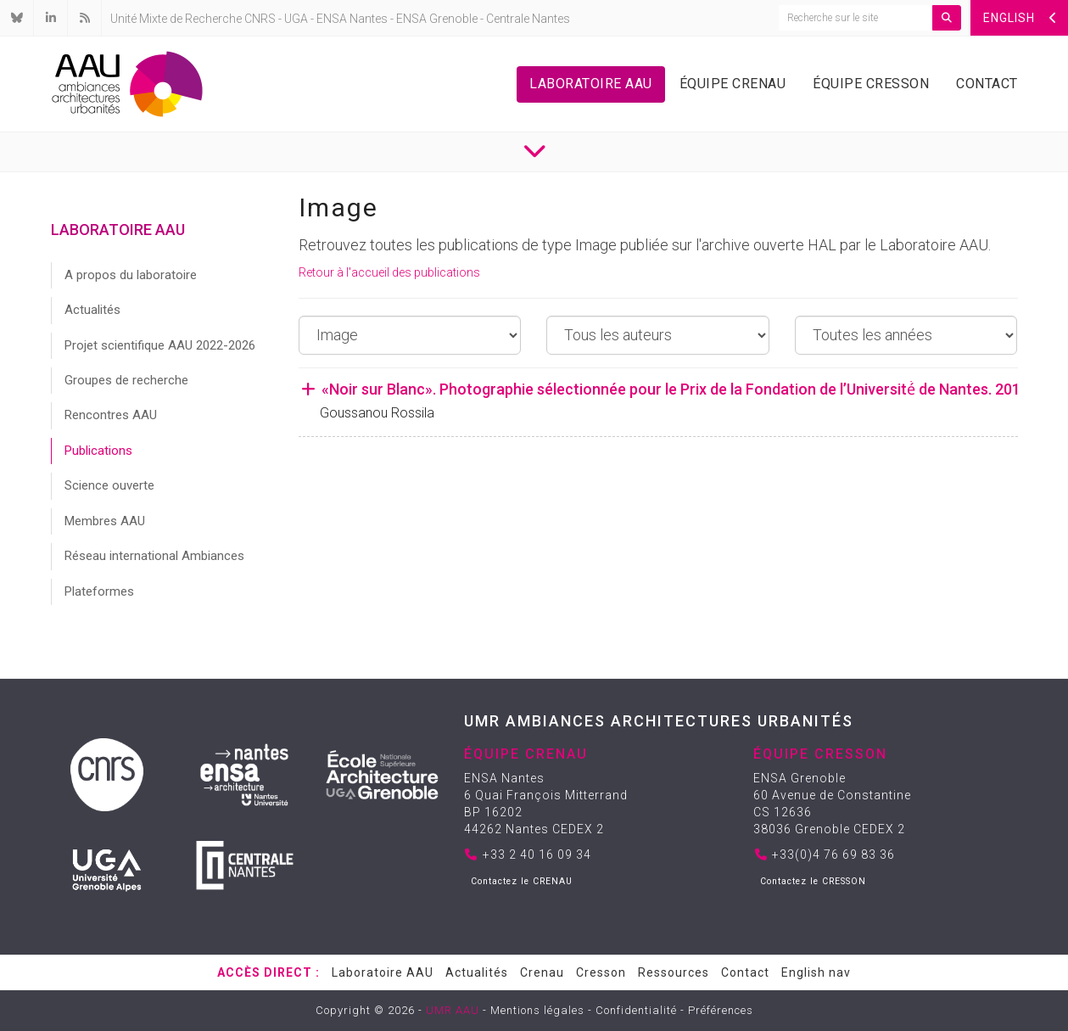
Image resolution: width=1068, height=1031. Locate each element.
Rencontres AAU (110, 415)
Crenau (542, 972)
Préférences (720, 1010)
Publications (98, 450)
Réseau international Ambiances (154, 555)
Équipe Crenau (732, 84)
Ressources (673, 972)
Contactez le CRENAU (522, 881)
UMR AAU (452, 1010)
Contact (987, 84)
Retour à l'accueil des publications (389, 272)
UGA (296, 18)
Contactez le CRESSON (813, 881)
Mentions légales (537, 1010)
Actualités (92, 309)
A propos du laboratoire (130, 275)
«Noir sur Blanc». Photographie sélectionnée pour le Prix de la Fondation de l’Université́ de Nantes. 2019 (664, 389)
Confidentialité (636, 1010)
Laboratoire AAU (590, 84)
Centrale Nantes (528, 18)
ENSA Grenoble (437, 18)
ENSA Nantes (352, 18)
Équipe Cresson (871, 84)
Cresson (601, 972)
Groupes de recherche (126, 380)
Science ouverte (109, 485)
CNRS (260, 18)
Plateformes (99, 591)
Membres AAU (104, 521)
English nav (816, 972)
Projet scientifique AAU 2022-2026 (159, 345)
